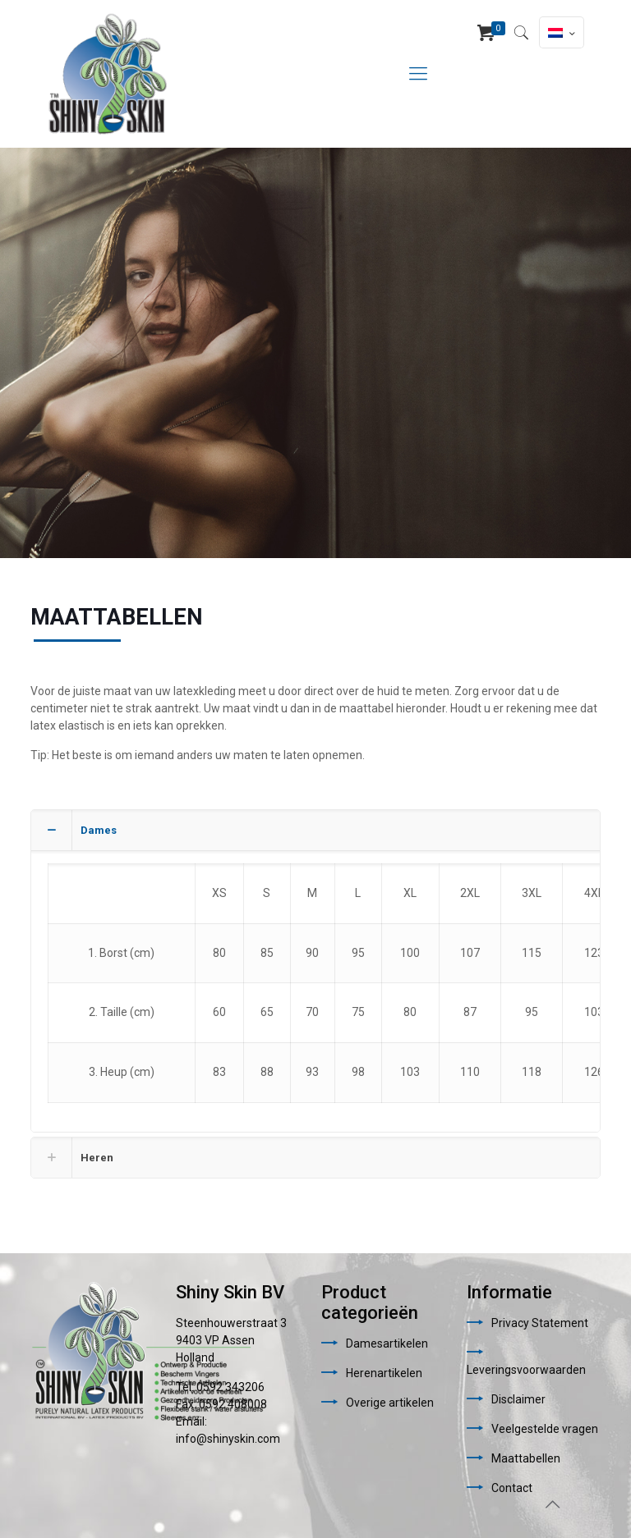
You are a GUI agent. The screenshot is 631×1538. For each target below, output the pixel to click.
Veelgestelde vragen (544, 1428)
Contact (511, 1488)
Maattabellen (525, 1458)
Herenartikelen (384, 1373)
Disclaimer (518, 1399)
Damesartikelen (387, 1343)
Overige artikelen (390, 1402)
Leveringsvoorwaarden (526, 1369)
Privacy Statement (539, 1323)
